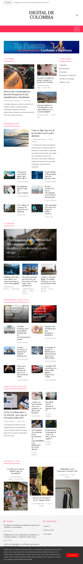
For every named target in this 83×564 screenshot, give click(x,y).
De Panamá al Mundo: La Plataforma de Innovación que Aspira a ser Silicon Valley (50, 352)
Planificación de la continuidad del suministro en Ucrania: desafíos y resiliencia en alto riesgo (21, 536)
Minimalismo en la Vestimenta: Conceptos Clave (67, 470)
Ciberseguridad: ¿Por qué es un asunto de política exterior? (51, 209)
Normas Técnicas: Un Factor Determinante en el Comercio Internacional (50, 192)
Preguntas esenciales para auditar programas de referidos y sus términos (32, 2)
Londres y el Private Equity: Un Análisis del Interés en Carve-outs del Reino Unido (48, 280)
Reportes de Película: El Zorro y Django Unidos (41, 499)
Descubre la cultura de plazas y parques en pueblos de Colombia (45, 80)
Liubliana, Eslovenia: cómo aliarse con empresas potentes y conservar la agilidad (11, 280)
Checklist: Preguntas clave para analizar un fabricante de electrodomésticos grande (24, 333)
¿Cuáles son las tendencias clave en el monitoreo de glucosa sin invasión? (37, 407)
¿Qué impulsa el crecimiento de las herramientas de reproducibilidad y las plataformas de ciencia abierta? (38, 439)
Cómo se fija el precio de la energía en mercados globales (43, 133)
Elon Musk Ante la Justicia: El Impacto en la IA (50, 406)
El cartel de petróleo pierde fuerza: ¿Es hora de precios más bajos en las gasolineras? (29, 281)
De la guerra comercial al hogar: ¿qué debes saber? (22, 175)
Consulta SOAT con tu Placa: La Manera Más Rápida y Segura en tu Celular (50, 371)
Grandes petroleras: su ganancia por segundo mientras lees (22, 351)
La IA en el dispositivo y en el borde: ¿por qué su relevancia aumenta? (15, 415)
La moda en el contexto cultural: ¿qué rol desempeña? (15, 471)
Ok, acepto (72, 555)
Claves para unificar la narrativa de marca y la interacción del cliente (22, 371)
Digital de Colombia (41, 15)
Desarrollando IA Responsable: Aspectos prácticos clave (51, 175)
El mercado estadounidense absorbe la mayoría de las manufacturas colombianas (17, 94)
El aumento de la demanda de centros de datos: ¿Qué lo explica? (51, 434)
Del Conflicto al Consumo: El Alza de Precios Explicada (22, 208)
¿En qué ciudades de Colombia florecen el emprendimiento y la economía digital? (45, 108)
